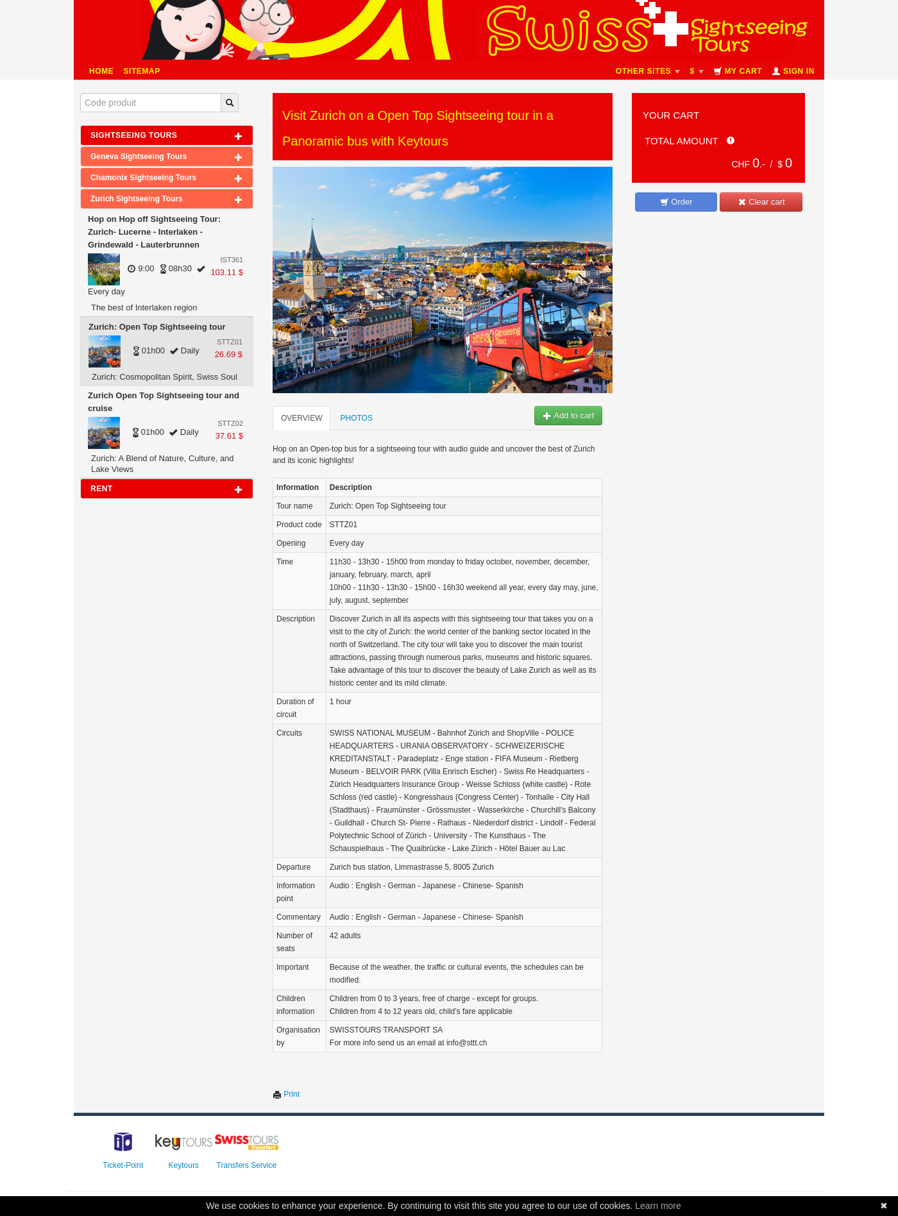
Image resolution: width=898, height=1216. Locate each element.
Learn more (658, 1206)
